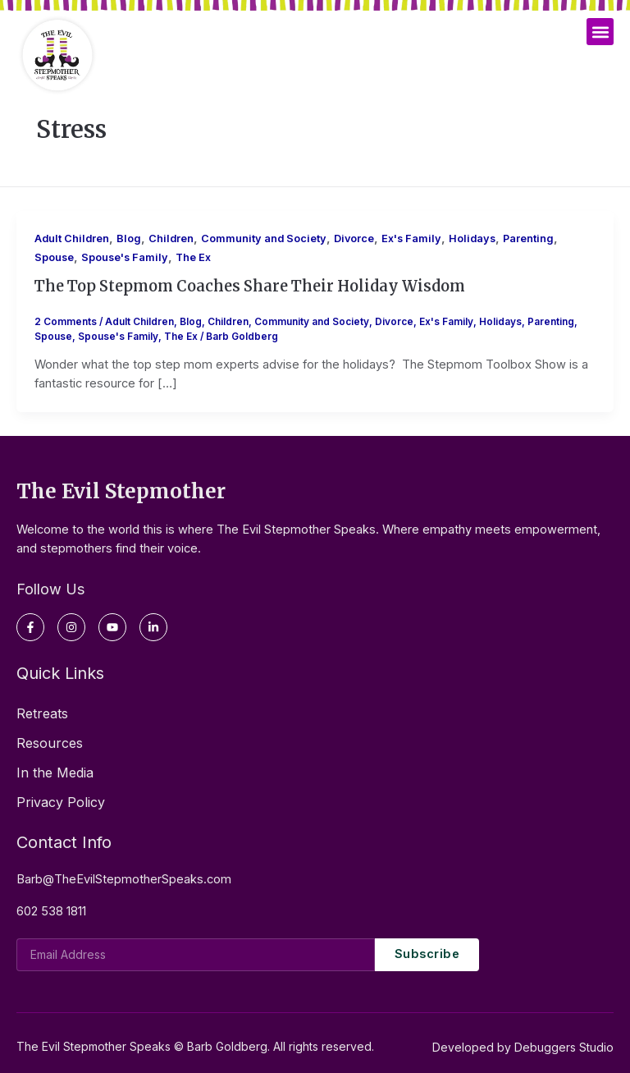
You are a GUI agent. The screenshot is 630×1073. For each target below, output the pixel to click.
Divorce (354, 238)
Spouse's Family (124, 257)
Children (171, 238)
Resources (49, 743)
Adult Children (71, 238)
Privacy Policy (60, 802)
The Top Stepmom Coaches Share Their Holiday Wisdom (249, 286)
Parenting (528, 238)
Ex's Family (411, 238)
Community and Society (263, 238)
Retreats (42, 713)
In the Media (55, 772)
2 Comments (65, 322)
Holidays (472, 238)
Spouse (54, 257)
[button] (600, 31)
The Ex (193, 257)
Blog (128, 238)
